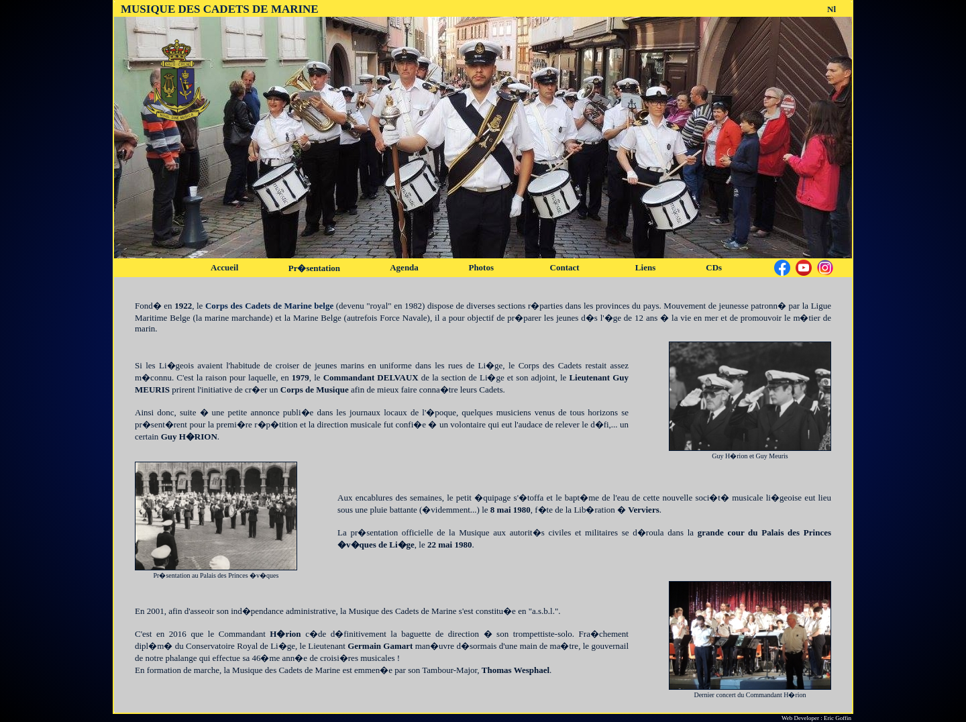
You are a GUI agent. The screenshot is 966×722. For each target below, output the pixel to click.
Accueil (224, 267)
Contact (565, 267)
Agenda (404, 267)
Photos (481, 267)
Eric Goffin (837, 718)
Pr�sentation (314, 268)
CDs (714, 267)
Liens (645, 267)
